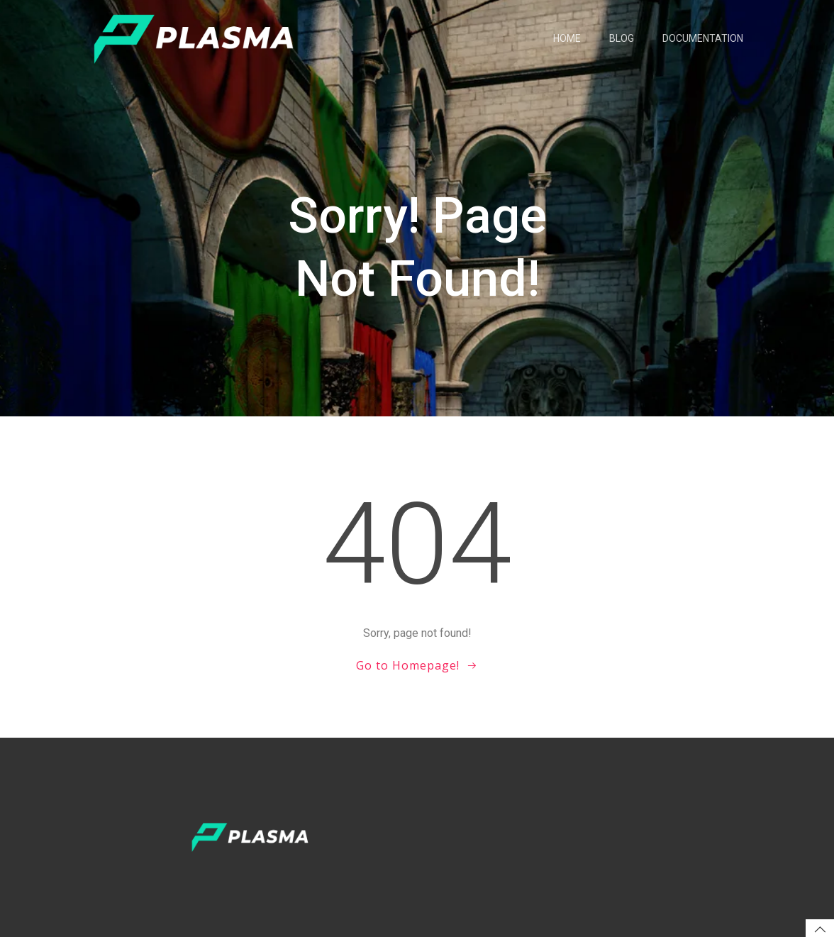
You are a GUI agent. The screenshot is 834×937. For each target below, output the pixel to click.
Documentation (702, 38)
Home (567, 38)
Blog (621, 38)
